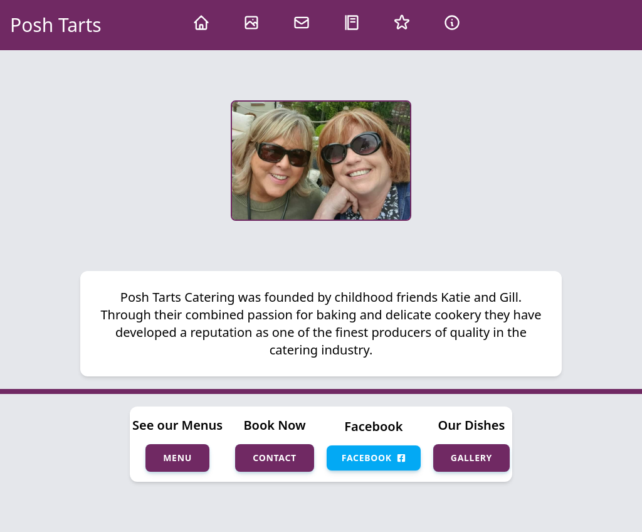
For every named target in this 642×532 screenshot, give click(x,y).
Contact (275, 458)
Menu (177, 458)
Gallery (471, 458)
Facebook (374, 458)
